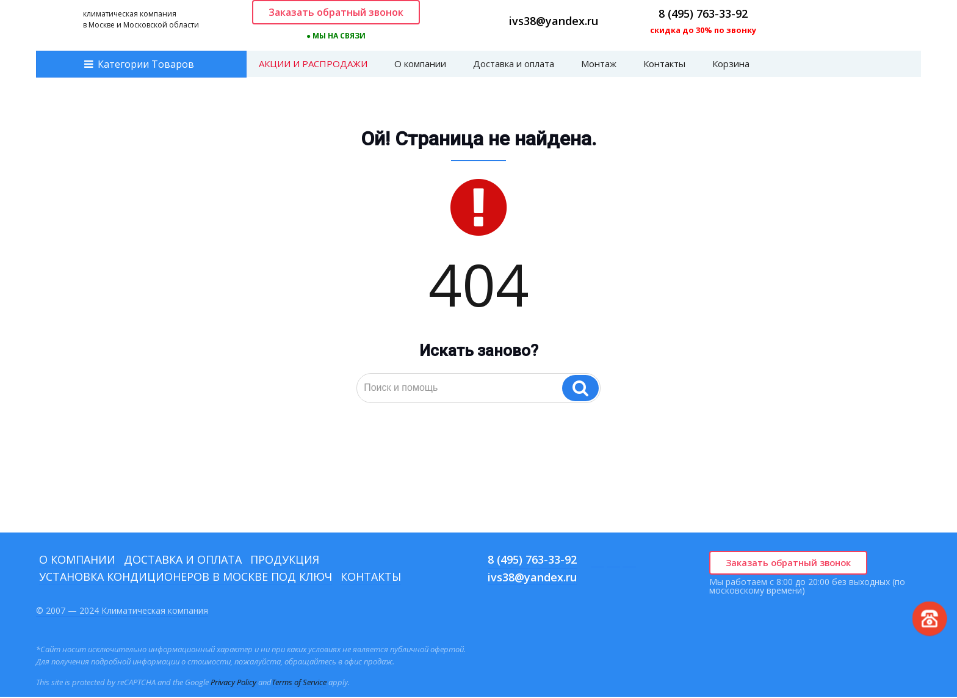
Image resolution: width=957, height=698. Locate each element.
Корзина (730, 65)
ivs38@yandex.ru (553, 21)
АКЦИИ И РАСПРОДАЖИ (313, 65)
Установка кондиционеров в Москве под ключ (185, 577)
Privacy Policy (233, 683)
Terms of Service (299, 683)
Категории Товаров (146, 65)
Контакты (664, 65)
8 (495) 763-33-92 (703, 14)
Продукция (284, 560)
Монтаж (598, 65)
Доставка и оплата (513, 65)
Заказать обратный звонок (336, 13)
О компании (420, 65)
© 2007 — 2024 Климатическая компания (122, 611)
